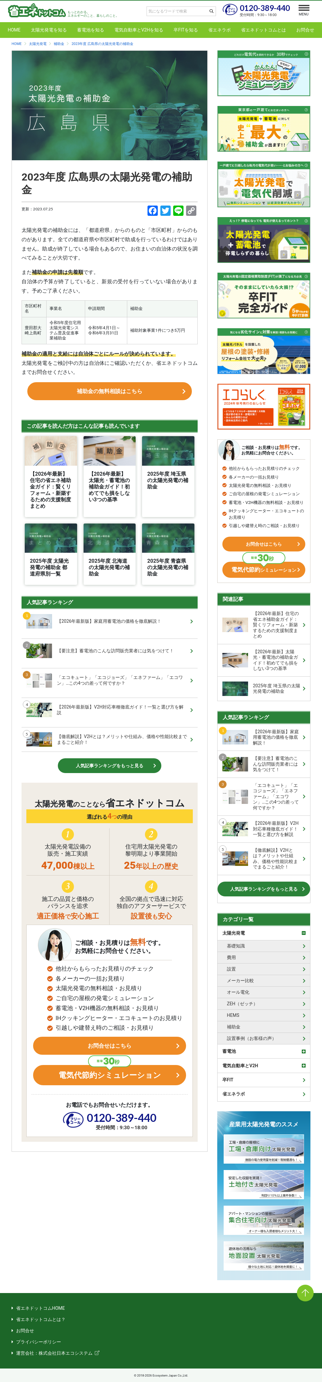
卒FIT (227, 1079)
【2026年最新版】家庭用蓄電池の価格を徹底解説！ (93, 628)
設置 (231, 969)
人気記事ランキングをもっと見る (109, 772)
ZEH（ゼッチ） (242, 1003)
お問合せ (305, 29)
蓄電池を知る (90, 29)
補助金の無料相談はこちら (110, 394)
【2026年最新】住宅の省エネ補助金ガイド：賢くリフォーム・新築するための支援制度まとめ (260, 624)
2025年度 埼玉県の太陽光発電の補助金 (261, 689)
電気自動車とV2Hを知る (139, 29)
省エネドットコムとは (263, 29)
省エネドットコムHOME (40, 1308)
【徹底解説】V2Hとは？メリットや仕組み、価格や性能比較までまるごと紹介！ (106, 746)
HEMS (233, 1015)
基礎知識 (236, 945)
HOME (14, 29)
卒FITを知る (186, 29)
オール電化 (238, 992)
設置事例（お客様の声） (251, 1038)
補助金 (233, 1026)
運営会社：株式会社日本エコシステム (54, 1353)
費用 (231, 957)
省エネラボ (219, 29)
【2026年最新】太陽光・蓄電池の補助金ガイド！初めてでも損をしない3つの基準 (260, 660)
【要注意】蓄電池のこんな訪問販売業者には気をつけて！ (100, 657)
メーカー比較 (240, 980)
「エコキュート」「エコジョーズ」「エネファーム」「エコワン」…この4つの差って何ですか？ (104, 687)
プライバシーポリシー (38, 1341)
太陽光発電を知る (49, 29)
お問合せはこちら (109, 1055)
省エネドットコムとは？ (41, 1319)
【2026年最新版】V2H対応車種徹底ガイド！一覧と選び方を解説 (104, 716)
